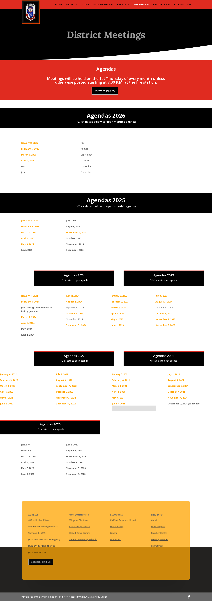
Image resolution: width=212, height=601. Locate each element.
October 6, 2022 (64, 391)
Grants (113, 533)
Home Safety (116, 526)
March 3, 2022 (7, 385)
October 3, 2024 (74, 313)
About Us (154, 520)
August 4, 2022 (64, 380)
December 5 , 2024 (76, 325)
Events (122, 4)
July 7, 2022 (62, 374)
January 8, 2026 (29, 142)
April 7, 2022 (6, 391)
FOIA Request (156, 526)
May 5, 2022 (6, 397)
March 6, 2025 (28, 232)
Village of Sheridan (79, 520)
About (70, 4)
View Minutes (105, 91)
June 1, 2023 (117, 325)
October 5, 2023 (164, 313)
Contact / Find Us (43, 561)
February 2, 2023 (120, 301)
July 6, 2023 (161, 295)
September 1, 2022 (66, 385)
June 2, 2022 (6, 403)
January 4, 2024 (29, 295)
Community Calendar (81, 526)
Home (58, 4)
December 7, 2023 (165, 325)
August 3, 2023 (163, 301)
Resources (160, 4)
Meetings (140, 4)
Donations (115, 539)
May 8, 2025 (27, 244)
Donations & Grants (96, 4)
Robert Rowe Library (80, 533)
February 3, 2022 (9, 380)
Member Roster (157, 533)
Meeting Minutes (158, 539)
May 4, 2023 (117, 319)
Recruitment (155, 545)
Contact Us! (182, 4)
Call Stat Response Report (122, 520)
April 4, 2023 (117, 313)
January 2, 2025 (29, 220)
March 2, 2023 (118, 307)
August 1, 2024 (74, 301)
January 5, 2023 (119, 295)
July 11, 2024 (72, 295)
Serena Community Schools (84, 539)
